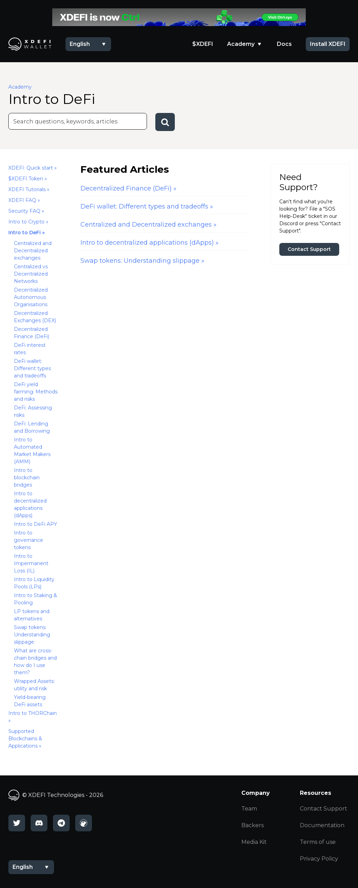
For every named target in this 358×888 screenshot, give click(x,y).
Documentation (322, 825)
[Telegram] (61, 823)
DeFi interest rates (30, 349)
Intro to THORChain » (32, 717)
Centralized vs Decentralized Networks (31, 273)
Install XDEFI (327, 44)
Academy (241, 44)
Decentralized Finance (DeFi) (31, 333)
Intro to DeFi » (26, 232)
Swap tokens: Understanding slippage (32, 634)
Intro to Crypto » (28, 222)
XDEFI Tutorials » (28, 189)
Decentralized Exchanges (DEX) (35, 317)
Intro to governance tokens (28, 540)
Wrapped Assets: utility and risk (34, 685)
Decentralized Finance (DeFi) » (128, 188)
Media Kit (254, 842)
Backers (252, 825)
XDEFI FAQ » (24, 200)
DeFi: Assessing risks (33, 411)
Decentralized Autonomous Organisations (31, 297)
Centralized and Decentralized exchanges (33, 250)
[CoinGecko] (83, 823)
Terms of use (318, 842)
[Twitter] (16, 823)
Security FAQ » (26, 211)
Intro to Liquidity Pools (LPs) (34, 583)
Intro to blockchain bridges (27, 477)
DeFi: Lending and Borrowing (32, 427)
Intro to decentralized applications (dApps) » (149, 242)
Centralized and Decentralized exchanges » (148, 224)
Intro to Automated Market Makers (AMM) (32, 451)
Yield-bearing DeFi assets (30, 701)
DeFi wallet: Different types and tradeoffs (32, 368)
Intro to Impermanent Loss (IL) (31, 563)
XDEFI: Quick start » (32, 168)
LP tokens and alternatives (31, 615)
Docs (284, 44)
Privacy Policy (319, 858)
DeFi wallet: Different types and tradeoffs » (146, 206)
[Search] (77, 121)
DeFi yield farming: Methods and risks (35, 391)
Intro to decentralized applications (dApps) (30, 504)
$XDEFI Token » (27, 179)
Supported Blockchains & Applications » (25, 738)
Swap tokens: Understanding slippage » (142, 260)
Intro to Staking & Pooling (35, 599)
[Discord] (39, 823)
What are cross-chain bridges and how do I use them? (35, 661)
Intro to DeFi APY (35, 524)
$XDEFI (202, 44)
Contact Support (309, 249)
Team (249, 808)
